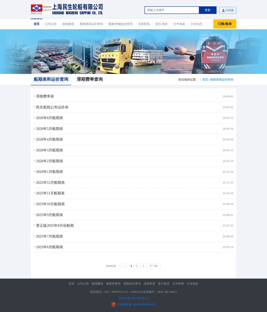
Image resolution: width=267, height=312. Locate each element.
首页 (36, 23)
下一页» (153, 266)
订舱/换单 (225, 24)
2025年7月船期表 (49, 236)
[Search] (172, 10)
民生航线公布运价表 (52, 107)
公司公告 (51, 23)
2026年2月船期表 (49, 161)
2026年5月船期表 (49, 129)
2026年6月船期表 (49, 118)
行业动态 (196, 23)
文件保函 (179, 23)
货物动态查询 (132, 283)
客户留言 (164, 283)
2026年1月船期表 (49, 172)
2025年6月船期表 (49, 247)
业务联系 (144, 23)
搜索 (207, 10)
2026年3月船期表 (49, 150)
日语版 (228, 10)
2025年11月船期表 (50, 193)
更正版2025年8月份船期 (55, 225)
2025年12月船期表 (50, 182)
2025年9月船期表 (49, 215)
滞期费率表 (45, 96)
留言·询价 (161, 23)
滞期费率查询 (90, 79)
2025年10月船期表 (50, 204)
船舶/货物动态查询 (120, 23)
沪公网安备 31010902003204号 (136, 304)
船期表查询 (113, 283)
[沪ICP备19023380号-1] (133, 298)
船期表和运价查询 (91, 23)
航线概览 (68, 23)
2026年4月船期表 (49, 139)
